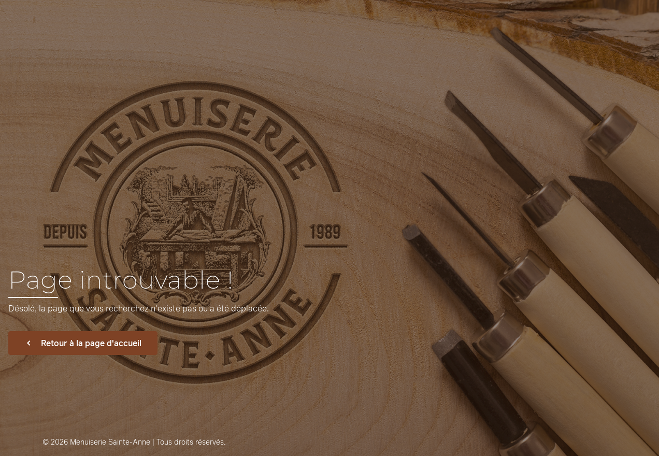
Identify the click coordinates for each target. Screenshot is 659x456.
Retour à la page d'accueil (82, 343)
